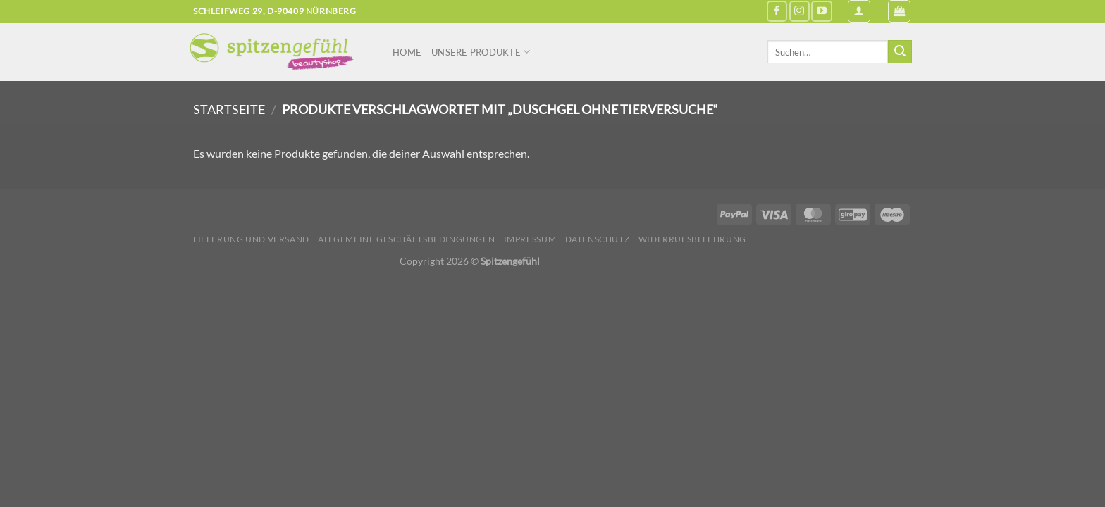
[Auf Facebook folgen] (777, 11)
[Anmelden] (859, 11)
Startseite (229, 109)
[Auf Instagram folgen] (799, 11)
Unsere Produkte (480, 51)
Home (407, 52)
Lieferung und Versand (251, 239)
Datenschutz (597, 239)
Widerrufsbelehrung (692, 239)
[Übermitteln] (900, 52)
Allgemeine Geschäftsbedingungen (406, 239)
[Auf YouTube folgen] (821, 11)
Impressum (530, 239)
